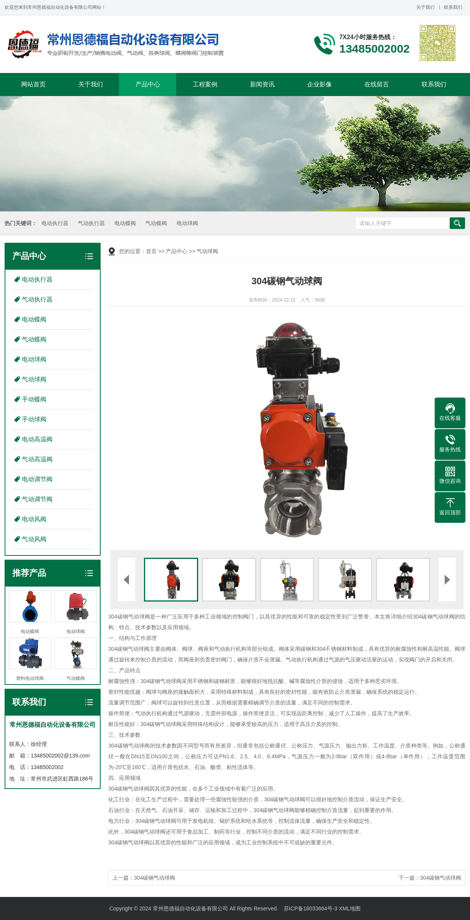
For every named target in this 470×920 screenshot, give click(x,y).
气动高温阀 (37, 459)
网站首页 (33, 84)
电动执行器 (54, 223)
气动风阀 (34, 539)
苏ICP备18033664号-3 (311, 908)
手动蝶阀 (34, 399)
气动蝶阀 (155, 223)
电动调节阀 (37, 479)
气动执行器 (90, 223)
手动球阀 (34, 419)
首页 (151, 251)
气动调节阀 (37, 499)
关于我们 (425, 7)
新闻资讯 (262, 84)
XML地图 (350, 908)
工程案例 (205, 84)
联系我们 (453, 7)
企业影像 (319, 84)
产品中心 (148, 84)
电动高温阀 (37, 439)
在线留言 (376, 84)
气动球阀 (34, 379)
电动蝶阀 (124, 223)
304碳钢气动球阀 (154, 878)
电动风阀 (34, 519)
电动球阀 (186, 223)
